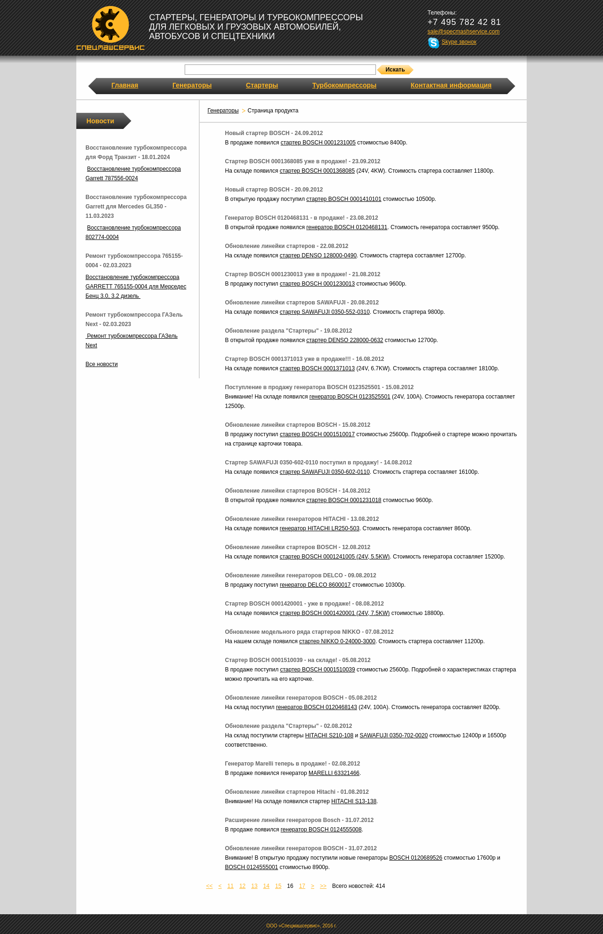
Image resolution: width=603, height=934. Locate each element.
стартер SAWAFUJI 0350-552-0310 (325, 312)
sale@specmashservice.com (464, 31)
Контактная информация (451, 85)
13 (254, 886)
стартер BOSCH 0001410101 (343, 199)
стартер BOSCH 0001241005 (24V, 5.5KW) (335, 556)
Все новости (102, 364)
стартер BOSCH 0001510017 (317, 434)
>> (323, 886)
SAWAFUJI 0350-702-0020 (394, 735)
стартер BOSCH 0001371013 (317, 368)
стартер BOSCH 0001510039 (317, 669)
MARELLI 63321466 (334, 773)
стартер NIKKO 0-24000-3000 (337, 641)
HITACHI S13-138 (353, 801)
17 (302, 886)
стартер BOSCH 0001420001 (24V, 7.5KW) (335, 613)
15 (278, 886)
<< (209, 886)
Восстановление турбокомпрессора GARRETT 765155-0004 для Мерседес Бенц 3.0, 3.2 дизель (136, 286)
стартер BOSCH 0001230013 (317, 283)
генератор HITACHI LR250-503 (319, 528)
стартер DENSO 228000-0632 (344, 340)
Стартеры (262, 85)
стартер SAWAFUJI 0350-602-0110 (325, 472)
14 (266, 886)
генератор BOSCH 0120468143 (316, 707)
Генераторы (192, 85)
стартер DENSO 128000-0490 (318, 255)
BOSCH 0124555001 (251, 867)
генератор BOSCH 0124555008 (321, 829)
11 (231, 886)
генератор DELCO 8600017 (315, 585)
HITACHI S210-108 (329, 735)
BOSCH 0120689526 (415, 857)
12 (242, 886)
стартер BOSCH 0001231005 (318, 142)
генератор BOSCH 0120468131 (346, 227)
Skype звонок (459, 42)
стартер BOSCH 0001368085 (317, 171)
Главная (125, 85)
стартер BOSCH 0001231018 (343, 500)
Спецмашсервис (110, 28)
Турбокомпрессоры (344, 85)
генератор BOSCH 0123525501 (350, 396)
